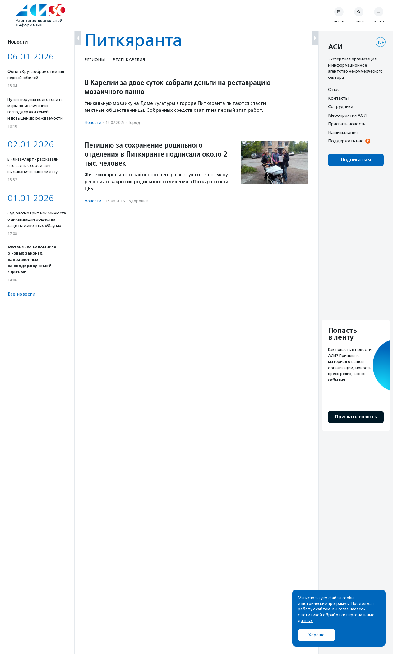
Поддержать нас (345, 140)
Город (134, 122)
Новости (93, 122)
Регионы (95, 59)
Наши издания (343, 132)
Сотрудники (340, 106)
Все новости (21, 294)
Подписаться (356, 160)
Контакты (338, 98)
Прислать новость (346, 123)
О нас (333, 89)
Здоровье (138, 201)
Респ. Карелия (129, 59)
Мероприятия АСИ (347, 115)
